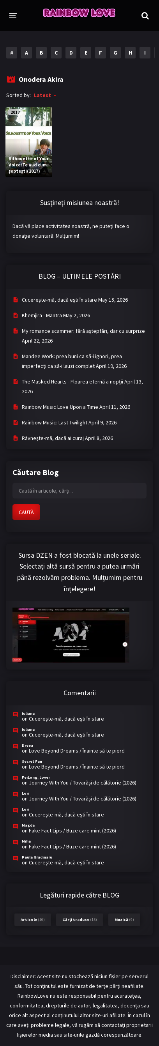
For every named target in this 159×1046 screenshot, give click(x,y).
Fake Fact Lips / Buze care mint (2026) (72, 830)
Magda (28, 825)
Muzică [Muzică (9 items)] (124, 919)
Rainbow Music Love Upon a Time (60, 406)
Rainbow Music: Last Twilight (54, 422)
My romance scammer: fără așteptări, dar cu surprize (83, 330)
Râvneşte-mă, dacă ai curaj (53, 438)
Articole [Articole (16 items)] (33, 919)
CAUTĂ (26, 512)
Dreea (27, 745)
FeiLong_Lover (36, 777)
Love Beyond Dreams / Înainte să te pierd (77, 750)
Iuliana (28, 713)
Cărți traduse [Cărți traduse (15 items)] (79, 919)
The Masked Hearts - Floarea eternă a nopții (72, 381)
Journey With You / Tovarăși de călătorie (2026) (82, 782)
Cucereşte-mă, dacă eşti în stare (59, 299)
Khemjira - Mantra (42, 315)
